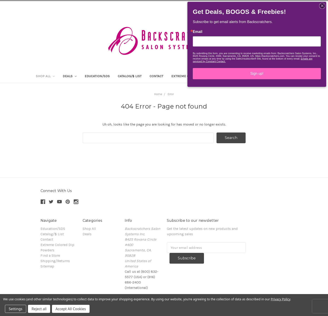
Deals (70, 76)
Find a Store (50, 255)
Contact (156, 76)
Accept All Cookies (71, 308)
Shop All (45, 76)
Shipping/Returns (55, 261)
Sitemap (47, 266)
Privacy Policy (280, 299)
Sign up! (257, 73)
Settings (15, 308)
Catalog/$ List (129, 76)
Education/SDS (97, 76)
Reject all (39, 308)
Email (197, 32)
